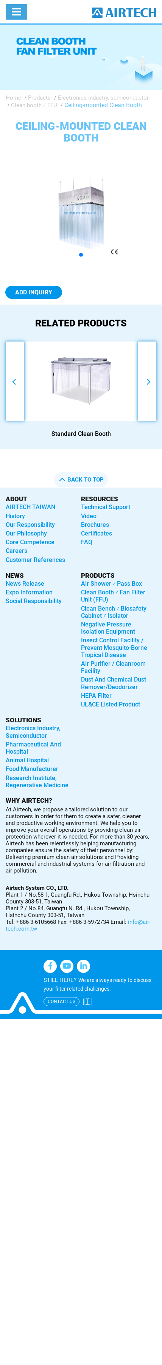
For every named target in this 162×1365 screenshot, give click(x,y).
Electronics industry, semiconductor (103, 97)
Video (89, 516)
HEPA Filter (96, 695)
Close (7, 1024)
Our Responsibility (30, 524)
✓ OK (59, 1359)
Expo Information (29, 592)
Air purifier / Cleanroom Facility (113, 667)
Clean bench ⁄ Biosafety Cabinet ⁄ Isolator (113, 612)
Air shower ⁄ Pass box (111, 583)
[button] (81, 255)
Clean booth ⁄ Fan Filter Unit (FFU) (113, 596)
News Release (25, 583)
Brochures (95, 524)
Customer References (35, 559)
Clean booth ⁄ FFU (34, 105)
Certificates (96, 533)
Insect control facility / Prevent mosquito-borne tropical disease (114, 647)
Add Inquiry (33, 292)
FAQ (86, 542)
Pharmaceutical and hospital (33, 748)
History (15, 516)
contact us (61, 1001)
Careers (16, 550)
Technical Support (105, 507)
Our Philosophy (26, 533)
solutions (23, 720)
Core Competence (30, 542)
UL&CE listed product (110, 704)
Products (39, 97)
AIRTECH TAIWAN (30, 507)
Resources (99, 499)
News (15, 575)
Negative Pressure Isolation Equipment (108, 628)
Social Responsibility (34, 601)
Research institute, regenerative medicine (37, 781)
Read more (17, 1139)
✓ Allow (10, 1043)
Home (13, 97)
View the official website (67, 1139)
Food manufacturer (32, 769)
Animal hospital (27, 760)
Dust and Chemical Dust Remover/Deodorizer (113, 683)
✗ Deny (10, 1053)
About (16, 499)
